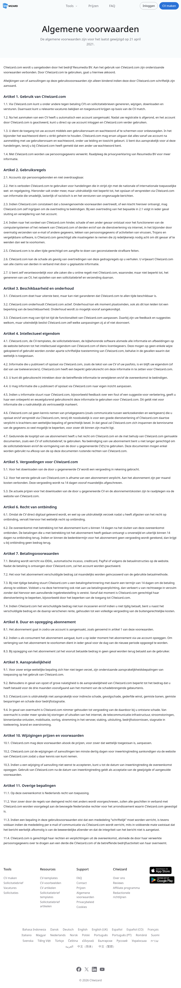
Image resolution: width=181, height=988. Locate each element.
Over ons (119, 878)
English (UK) (100, 929)
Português (101, 935)
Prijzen (93, 6)
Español (117, 929)
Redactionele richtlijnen (121, 895)
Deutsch (68, 929)
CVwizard (96, 980)
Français (153, 929)
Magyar (41, 935)
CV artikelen (48, 888)
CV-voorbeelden (50, 883)
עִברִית (154, 941)
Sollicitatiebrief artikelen (50, 904)
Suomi (155, 935)
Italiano (27, 935)
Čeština (73, 941)
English (82, 929)
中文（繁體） (107, 946)
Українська (139, 941)
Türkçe (59, 941)
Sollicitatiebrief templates (50, 895)
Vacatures (10, 888)
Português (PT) (122, 935)
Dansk (54, 929)
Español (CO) (135, 929)
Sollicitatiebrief (13, 883)
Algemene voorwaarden (85, 895)
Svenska (28, 941)
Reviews (118, 883)
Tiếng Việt (44, 941)
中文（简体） (85, 946)
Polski (86, 935)
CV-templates (49, 878)
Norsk (74, 935)
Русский (122, 941)
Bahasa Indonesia (34, 929)
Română (141, 935)
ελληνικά (88, 941)
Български (105, 941)
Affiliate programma (126, 888)
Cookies (82, 907)
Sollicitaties (11, 893)
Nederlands (58, 935)
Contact (82, 883)
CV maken (10, 878)
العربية (69, 946)
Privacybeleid (85, 902)
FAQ (112, 6)
